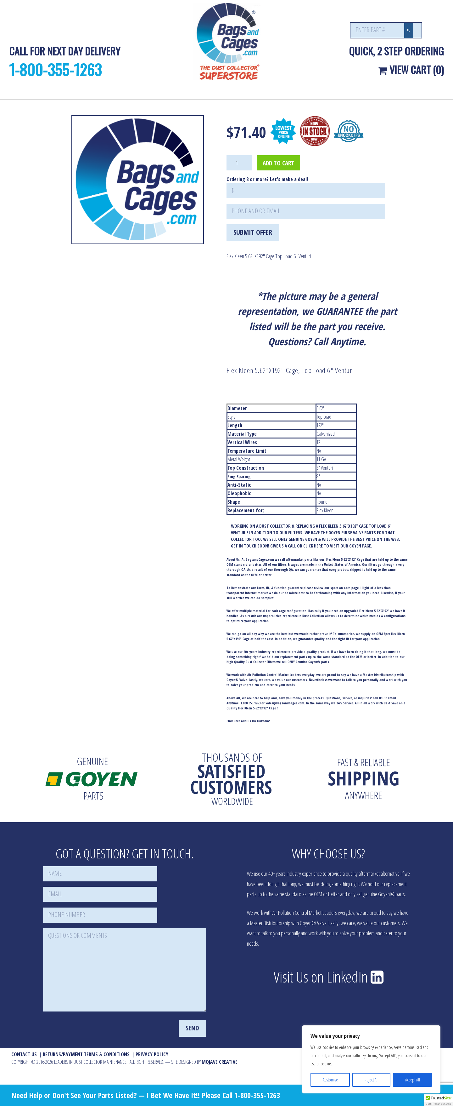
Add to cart (278, 163)
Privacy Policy (152, 1054)
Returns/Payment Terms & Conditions (86, 1054)
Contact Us (24, 1054)
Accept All (412, 1080)
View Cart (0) (411, 69)
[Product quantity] (239, 162)
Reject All (371, 1080)
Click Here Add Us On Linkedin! (248, 721)
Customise (330, 1080)
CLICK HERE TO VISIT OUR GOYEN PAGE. (337, 546)
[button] (438, 1100)
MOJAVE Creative (220, 1061)
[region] (371, 1059)
